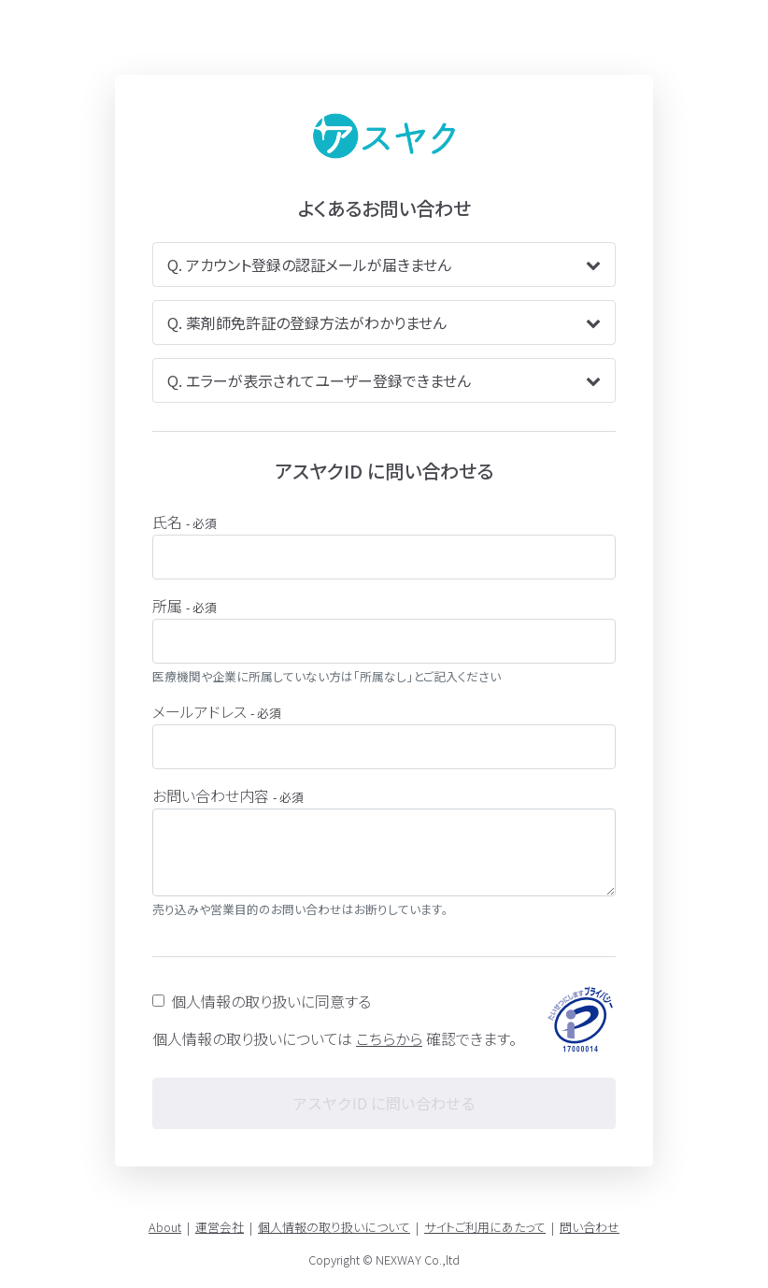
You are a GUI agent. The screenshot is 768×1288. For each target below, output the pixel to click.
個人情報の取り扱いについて (334, 1227)
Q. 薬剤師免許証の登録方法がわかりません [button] (384, 322)
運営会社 (219, 1227)
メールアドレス (216, 711)
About (165, 1227)
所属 (184, 605)
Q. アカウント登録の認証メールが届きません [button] (384, 264)
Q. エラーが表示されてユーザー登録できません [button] (384, 380)
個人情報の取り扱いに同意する (271, 1001)
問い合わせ (589, 1227)
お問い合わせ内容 (228, 795)
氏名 (184, 521)
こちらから (389, 1038)
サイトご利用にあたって (485, 1227)
